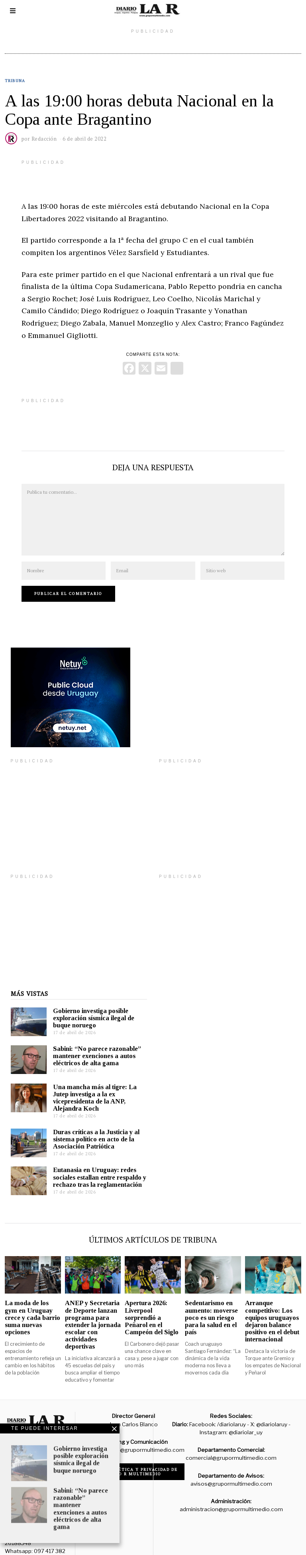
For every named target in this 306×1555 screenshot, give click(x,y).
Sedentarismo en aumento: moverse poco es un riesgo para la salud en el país (211, 1305)
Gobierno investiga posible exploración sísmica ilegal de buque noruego (87, 1006)
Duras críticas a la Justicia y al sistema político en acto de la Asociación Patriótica (90, 1127)
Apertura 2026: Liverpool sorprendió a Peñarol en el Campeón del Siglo (151, 1305)
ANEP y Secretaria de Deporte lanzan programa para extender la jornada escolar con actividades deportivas (93, 1312)
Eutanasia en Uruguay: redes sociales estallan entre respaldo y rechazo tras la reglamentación (93, 1165)
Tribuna (15, 80)
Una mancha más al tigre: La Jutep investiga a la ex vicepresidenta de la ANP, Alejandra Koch (89, 1085)
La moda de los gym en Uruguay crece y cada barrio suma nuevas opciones (32, 1305)
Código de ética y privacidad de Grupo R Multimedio (134, 1460)
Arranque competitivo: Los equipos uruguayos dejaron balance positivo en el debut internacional (272, 1309)
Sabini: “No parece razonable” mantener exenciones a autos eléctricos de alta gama (91, 1044)
